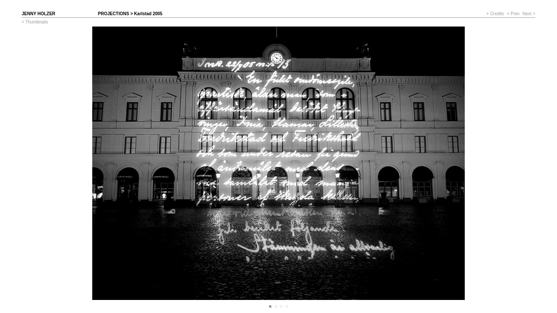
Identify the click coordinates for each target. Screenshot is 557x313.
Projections (113, 13)
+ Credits (495, 13)
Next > (529, 13)
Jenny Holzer (38, 13)
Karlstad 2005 (148, 13)
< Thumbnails (35, 22)
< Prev (513, 13)
